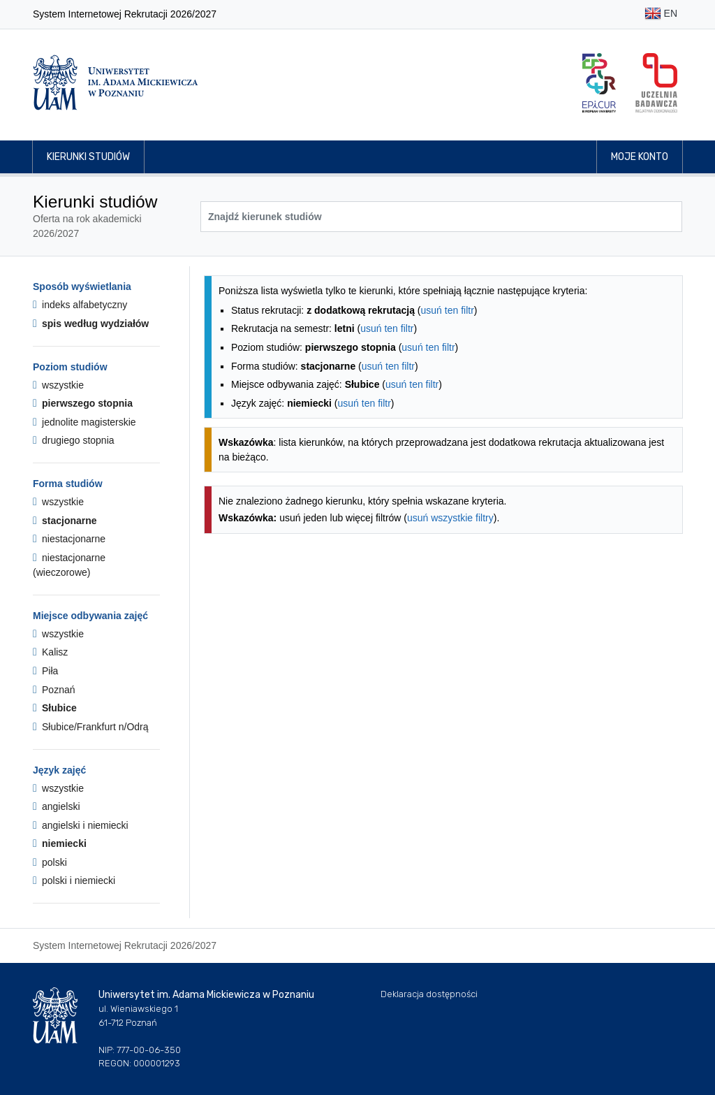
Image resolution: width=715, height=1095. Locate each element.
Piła (45, 670)
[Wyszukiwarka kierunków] (441, 216)
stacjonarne (65, 520)
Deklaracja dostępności (429, 994)
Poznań (54, 689)
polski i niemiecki (74, 880)
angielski (56, 806)
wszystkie (58, 385)
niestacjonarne (69, 538)
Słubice (55, 707)
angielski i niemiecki (80, 825)
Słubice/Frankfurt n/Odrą (91, 726)
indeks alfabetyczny (80, 304)
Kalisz (50, 652)
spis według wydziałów (91, 323)
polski (50, 862)
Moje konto (639, 157)
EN (660, 14)
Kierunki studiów (88, 157)
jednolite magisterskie (84, 422)
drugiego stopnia (74, 440)
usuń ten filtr (447, 310)
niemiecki (60, 843)
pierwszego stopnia (83, 403)
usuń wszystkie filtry (450, 517)
